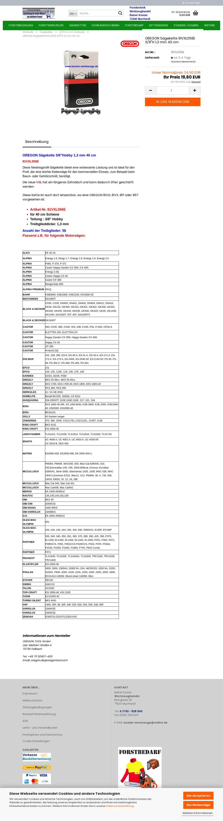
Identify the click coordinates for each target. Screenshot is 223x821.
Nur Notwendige (198, 805)
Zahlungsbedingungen (37, 709)
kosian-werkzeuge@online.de (146, 725)
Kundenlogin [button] (191, 2)
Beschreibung (36, 143)
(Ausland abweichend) (183, 63)
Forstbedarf (134, 25)
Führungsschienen (105, 25)
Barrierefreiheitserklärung (39, 716)
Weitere (209, 25)
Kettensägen (158, 25)
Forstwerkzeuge (51, 25)
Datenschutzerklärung (120, 806)
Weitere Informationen (197, 813)
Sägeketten (77, 25)
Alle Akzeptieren (198, 796)
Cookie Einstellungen (36, 743)
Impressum (30, 696)
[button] (150, 92)
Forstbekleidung (21, 25)
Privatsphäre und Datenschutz (43, 737)
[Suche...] (73, 13)
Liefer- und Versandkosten (40, 730)
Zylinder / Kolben (186, 25)
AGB (25, 723)
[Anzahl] (172, 92)
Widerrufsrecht (32, 702)
